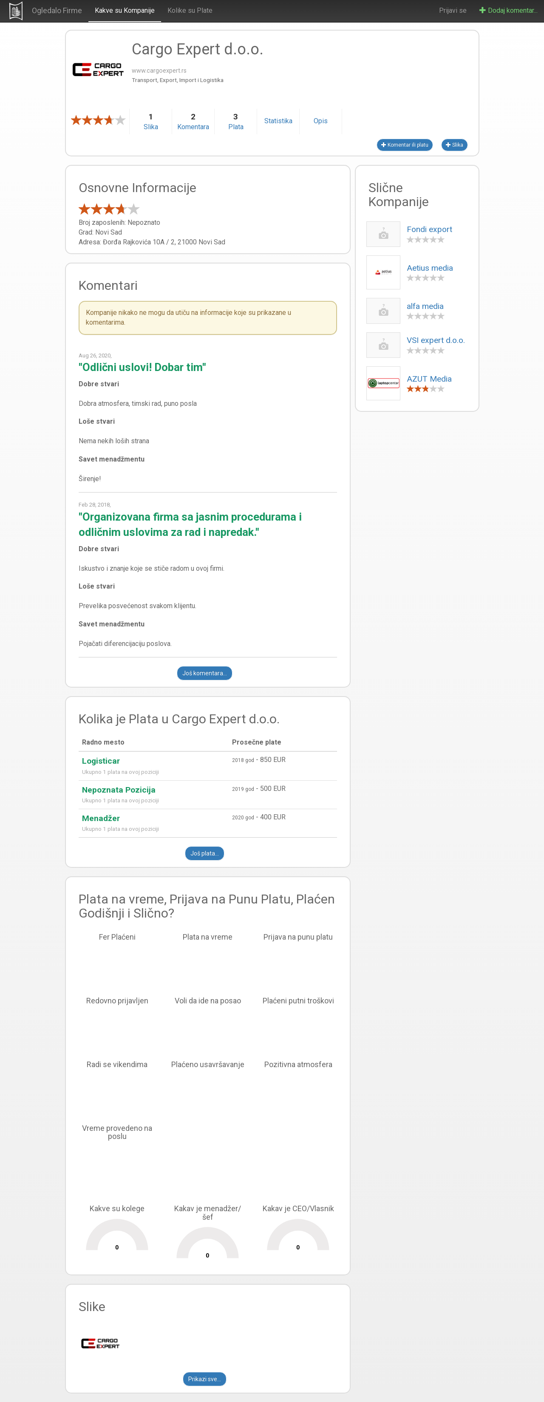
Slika (454, 145)
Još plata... (204, 853)
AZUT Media (429, 379)
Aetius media (430, 268)
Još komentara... (204, 673)
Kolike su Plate (189, 10)
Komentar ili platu (404, 145)
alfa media (425, 306)
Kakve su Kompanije (125, 10)
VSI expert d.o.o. (436, 340)
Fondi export (429, 229)
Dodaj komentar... (508, 10)
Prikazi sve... (204, 1379)
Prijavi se (453, 10)
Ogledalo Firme (57, 10)
